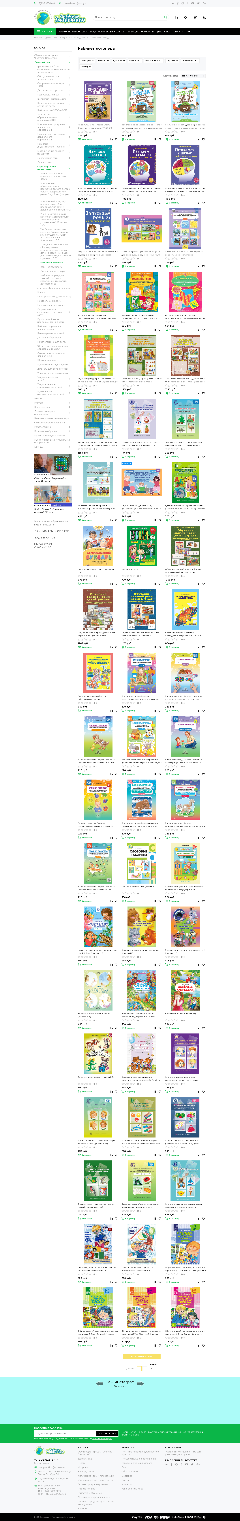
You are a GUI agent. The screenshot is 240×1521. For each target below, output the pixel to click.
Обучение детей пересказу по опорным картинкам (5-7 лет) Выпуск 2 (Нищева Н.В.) (98, 1333)
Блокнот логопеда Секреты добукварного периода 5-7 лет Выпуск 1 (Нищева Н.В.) (141, 698)
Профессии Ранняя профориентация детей (50, 320)
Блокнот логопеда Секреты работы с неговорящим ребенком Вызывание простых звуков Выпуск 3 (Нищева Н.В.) (97, 761)
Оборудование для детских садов (54, 77)
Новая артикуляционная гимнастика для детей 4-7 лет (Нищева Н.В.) (98, 951)
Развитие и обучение (53, 431)
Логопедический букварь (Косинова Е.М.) (96, 570)
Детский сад (53, 62)
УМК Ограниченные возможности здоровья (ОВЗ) (53, 176)
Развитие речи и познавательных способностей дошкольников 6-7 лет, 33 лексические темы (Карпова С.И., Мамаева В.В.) (185, 317)
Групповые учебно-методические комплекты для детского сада (54, 69)
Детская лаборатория (49, 337)
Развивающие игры (54, 94)
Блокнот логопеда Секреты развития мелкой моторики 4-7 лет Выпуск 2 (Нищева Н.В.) (183, 698)
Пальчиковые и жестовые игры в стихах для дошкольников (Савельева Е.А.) (140, 443)
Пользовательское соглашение (139, 1458)
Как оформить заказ (132, 1488)
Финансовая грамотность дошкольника (51, 354)
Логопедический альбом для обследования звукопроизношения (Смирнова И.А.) (183, 634)
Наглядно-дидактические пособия (54, 145)
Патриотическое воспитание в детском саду (54, 312)
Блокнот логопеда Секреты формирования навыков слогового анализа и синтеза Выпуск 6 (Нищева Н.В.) (98, 825)
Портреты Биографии (49, 301)
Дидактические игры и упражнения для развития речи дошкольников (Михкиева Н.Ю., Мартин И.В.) (185, 507)
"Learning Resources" (73, 31)
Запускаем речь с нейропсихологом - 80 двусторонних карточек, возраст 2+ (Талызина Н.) (98, 253)
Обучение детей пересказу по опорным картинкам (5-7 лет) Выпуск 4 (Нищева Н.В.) (185, 1333)
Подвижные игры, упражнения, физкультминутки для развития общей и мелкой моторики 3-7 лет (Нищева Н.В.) (141, 507)
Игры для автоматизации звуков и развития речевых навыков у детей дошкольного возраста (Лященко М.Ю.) (184, 1142)
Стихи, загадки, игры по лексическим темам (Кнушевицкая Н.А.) (96, 1205)
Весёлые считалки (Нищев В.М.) (180, 1013)
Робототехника (53, 427)
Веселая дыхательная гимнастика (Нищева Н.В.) (94, 1015)
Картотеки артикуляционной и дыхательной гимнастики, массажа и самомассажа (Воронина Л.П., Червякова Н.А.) (185, 1079)
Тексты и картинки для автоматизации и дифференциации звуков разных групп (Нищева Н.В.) (141, 253)
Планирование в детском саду (54, 296)
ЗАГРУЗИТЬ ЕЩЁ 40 (141, 1356)
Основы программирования (49, 422)
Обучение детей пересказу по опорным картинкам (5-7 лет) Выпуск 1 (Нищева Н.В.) (185, 1269)
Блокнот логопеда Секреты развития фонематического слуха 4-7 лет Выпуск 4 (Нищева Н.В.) (142, 761)
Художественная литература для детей (54, 386)
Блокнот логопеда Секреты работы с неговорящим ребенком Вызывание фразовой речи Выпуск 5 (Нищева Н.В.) (184, 761)
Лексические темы (54, 158)
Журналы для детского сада (53, 368)
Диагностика (44, 162)
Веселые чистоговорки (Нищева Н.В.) (96, 1077)
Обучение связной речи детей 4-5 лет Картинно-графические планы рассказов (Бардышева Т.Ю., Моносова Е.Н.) (184, 571)
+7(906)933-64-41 (45, 3)
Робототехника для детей (51, 342)
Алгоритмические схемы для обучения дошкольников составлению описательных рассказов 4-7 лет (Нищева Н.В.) (185, 253)
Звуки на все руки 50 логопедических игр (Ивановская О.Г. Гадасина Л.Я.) (183, 443)
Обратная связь (130, 1471)
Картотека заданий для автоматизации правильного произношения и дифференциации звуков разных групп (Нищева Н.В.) (184, 1206)
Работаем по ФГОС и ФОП (52, 110)
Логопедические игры (52, 271)
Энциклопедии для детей (54, 379)
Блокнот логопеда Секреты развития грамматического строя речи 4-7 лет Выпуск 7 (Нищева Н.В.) (140, 825)
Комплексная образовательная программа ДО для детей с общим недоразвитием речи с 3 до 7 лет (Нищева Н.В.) (55, 190)
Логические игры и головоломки (53, 412)
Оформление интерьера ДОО (54, 84)
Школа (53, 398)
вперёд (153, 1366)
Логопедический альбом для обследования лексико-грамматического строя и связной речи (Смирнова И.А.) (97, 698)
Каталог (45, 31)
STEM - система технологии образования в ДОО (52, 347)
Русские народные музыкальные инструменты (52, 441)
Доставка (163, 31)
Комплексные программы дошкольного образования (54, 127)
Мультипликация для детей (52, 364)
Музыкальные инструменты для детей (54, 393)
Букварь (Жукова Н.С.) (132, 569)
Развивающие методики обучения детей (54, 104)
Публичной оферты (102, 1438)
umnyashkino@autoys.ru (73, 3)
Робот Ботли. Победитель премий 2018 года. (49, 511)
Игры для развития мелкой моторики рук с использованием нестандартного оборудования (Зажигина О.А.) (141, 1142)
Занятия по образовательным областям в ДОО (54, 117)
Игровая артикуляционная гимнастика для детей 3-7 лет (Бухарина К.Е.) (184, 888)
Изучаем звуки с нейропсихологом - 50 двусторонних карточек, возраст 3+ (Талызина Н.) (97, 190)
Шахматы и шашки (47, 360)
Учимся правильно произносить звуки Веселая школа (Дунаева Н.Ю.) (97, 1142)
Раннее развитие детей (50, 333)
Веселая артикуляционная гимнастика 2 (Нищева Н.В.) (185, 951)
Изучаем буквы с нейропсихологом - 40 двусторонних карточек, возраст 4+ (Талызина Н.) (141, 190)
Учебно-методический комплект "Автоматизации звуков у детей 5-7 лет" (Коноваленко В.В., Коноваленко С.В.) (54, 235)
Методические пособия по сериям (54, 152)
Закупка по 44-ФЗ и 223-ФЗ (107, 31)
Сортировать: (170, 75)
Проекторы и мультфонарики (50, 435)
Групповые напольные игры (52, 99)
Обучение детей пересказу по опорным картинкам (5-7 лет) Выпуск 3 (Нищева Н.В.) (141, 1333)
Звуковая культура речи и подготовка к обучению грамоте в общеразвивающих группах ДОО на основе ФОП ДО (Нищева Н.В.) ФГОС (98, 380)
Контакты (147, 31)
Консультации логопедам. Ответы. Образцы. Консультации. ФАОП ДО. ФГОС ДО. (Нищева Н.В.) (95, 126)
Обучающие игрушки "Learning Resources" (53, 56)
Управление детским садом (52, 373)
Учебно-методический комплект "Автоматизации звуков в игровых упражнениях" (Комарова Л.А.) (54, 219)
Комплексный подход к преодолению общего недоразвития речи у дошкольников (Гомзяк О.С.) (55, 205)
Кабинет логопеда (51, 262)
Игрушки (53, 402)
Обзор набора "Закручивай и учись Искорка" (50, 479)
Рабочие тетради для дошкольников (49, 327)
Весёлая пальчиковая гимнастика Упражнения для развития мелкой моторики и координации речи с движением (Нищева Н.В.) (138, 1015)
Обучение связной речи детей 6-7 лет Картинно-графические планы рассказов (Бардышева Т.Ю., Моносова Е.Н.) (141, 634)
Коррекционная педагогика (54, 168)
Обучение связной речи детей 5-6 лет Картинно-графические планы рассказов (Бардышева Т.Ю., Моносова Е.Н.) (97, 634)
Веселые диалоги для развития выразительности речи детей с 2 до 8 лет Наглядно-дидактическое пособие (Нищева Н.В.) (141, 1079)
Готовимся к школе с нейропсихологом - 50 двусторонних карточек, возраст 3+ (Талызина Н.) (185, 190)
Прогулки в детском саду (51, 305)
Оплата (178, 31)
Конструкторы (53, 407)
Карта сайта (69, 1517)
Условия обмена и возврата (137, 1463)
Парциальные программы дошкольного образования (54, 137)
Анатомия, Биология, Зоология (54, 288)
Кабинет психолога (51, 267)
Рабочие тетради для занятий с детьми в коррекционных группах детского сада (53, 279)
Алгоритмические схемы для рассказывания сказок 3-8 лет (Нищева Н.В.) (97, 317)
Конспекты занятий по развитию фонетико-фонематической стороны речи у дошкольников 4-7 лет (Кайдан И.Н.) (96, 507)
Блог (124, 1467)
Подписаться (107, 1433)
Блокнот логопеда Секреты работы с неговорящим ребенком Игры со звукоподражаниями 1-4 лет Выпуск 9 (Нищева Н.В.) (96, 888)
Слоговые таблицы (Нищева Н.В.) (138, 886)
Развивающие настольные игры (51, 418)
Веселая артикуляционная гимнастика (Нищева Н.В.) (140, 951)
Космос (41, 292)
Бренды (133, 31)
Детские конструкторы (54, 90)
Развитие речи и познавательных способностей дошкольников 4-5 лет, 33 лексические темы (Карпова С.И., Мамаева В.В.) (141, 317)
